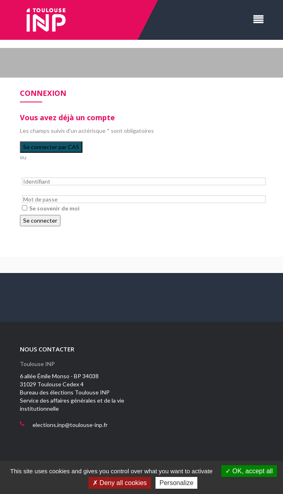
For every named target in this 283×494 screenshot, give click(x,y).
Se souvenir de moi (54, 208)
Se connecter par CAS (51, 146)
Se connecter (40, 220)
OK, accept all (249, 471)
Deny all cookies (120, 482)
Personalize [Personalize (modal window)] (177, 482)
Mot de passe (36, 191)
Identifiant (32, 173)
